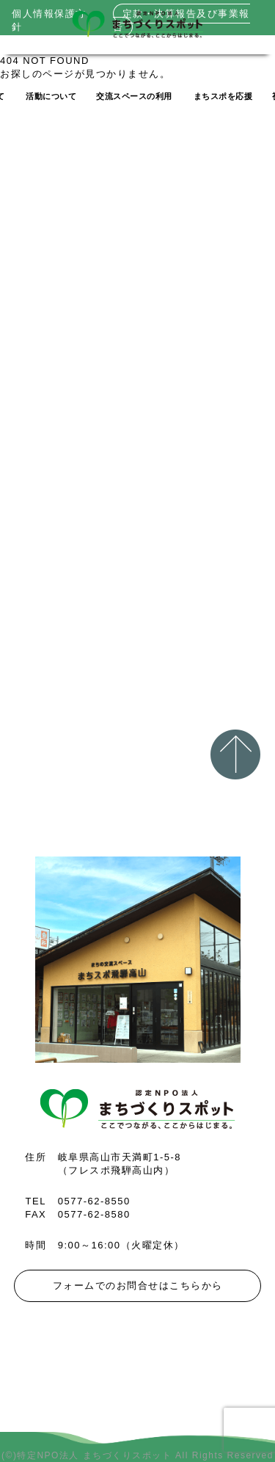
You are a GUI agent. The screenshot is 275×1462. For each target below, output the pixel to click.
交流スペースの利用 (134, 96)
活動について (51, 96)
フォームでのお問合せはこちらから (138, 1285)
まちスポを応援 (223, 96)
